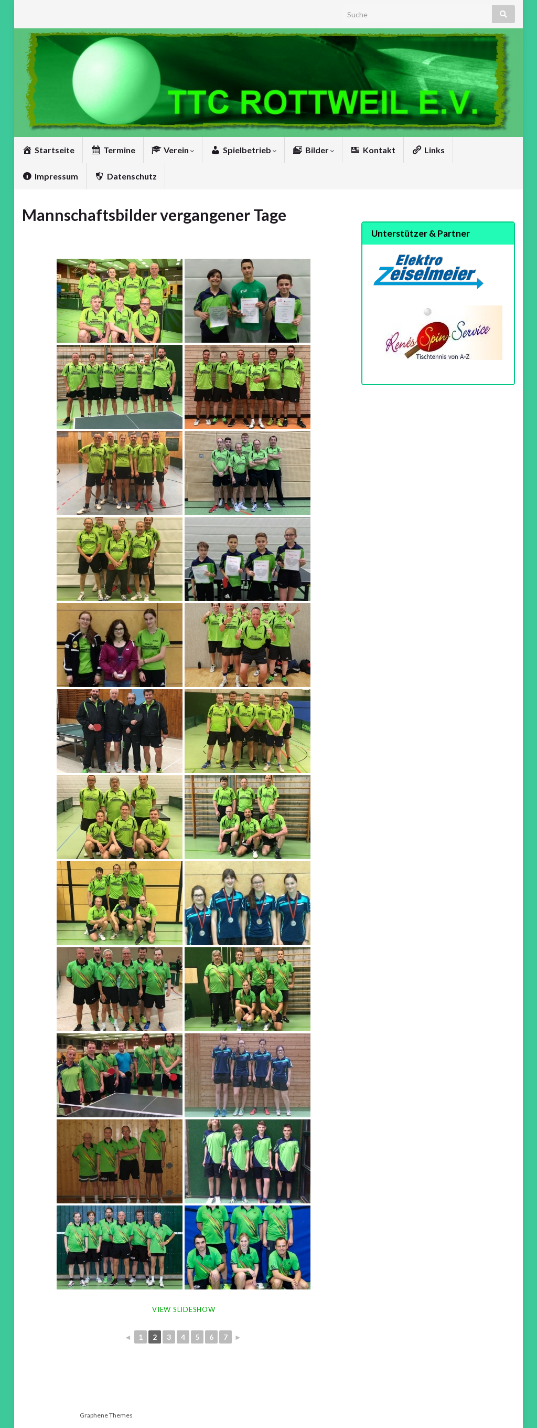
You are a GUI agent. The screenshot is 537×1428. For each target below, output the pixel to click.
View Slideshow (184, 1309)
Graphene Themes (106, 1415)
